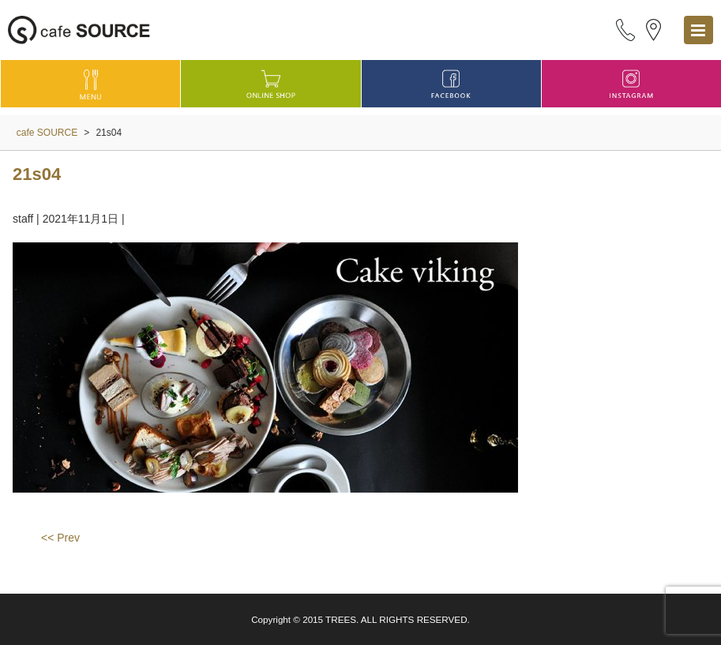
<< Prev (60, 537)
